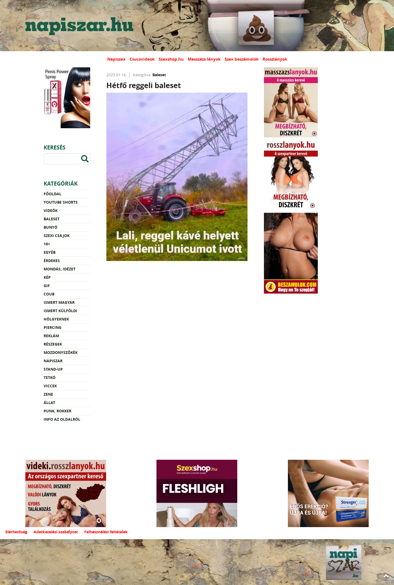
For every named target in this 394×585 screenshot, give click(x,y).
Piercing (52, 327)
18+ (47, 243)
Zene (48, 394)
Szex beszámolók (242, 59)
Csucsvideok (142, 59)
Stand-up (53, 369)
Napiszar (53, 360)
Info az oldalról (62, 419)
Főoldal (52, 193)
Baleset (52, 218)
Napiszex (116, 59)
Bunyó (50, 227)
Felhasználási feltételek (106, 531)
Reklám (51, 335)
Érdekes (52, 260)
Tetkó (49, 377)
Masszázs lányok (204, 59)
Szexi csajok (56, 235)
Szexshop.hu (171, 59)
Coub (49, 294)
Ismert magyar (59, 302)
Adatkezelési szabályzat (56, 531)
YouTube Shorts (61, 202)
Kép (47, 277)
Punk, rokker (57, 410)
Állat (49, 402)
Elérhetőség (16, 531)
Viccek (50, 385)
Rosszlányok (275, 59)
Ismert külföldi (60, 310)
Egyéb (49, 252)
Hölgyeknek (56, 319)
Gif (47, 285)
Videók (51, 210)
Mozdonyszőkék (61, 352)
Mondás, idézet (59, 268)
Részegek (53, 344)
